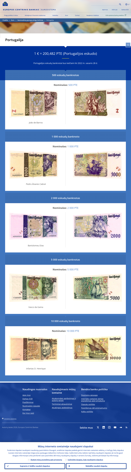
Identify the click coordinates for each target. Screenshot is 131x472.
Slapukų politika (88, 404)
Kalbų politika (87, 411)
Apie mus (105, 10)
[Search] (108, 4)
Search (120, 4)
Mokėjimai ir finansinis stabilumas (35, 15)
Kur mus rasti (28, 413)
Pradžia (5, 20)
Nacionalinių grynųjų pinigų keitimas (30, 20)
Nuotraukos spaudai (31, 406)
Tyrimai (77, 15)
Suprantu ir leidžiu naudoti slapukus (35, 466)
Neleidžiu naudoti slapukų (96, 466)
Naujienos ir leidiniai (93, 15)
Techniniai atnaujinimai (62, 404)
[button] (123, 4)
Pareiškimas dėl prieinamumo (94, 408)
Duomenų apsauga (89, 395)
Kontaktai (26, 409)
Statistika (55, 15)
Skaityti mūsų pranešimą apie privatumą (46, 459)
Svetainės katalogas (10, 419)
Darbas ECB (124, 10)
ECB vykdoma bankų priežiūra (116, 15)
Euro (66, 15)
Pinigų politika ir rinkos (11, 15)
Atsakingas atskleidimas (62, 407)
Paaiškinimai (27, 402)
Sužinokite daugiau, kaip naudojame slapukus (85, 459)
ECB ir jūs (114, 10)
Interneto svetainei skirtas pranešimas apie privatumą (93, 400)
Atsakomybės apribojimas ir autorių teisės (64, 399)
